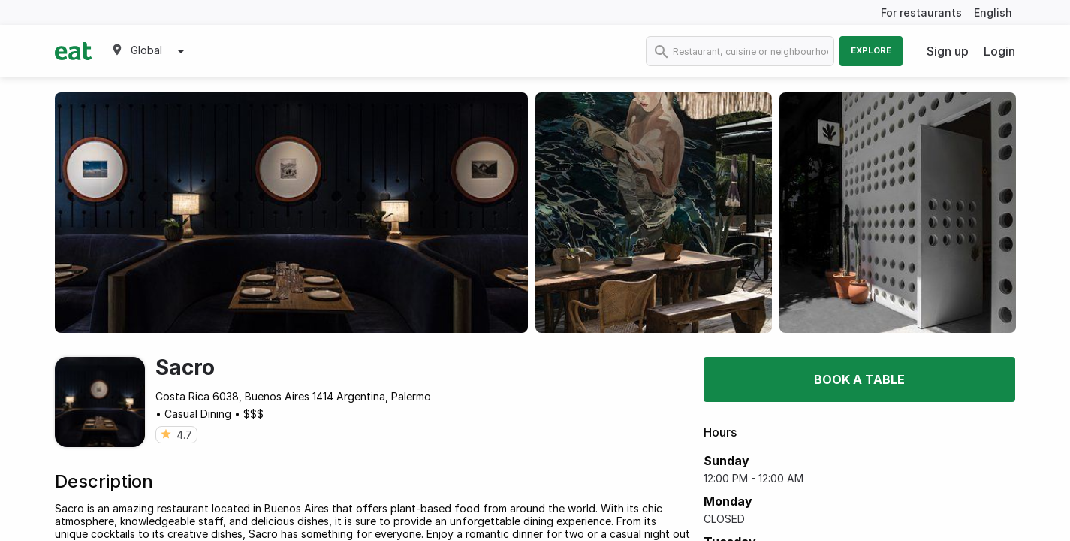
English (993, 12)
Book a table (859, 379)
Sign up (948, 51)
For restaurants (921, 12)
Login (999, 51)
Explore (871, 50)
